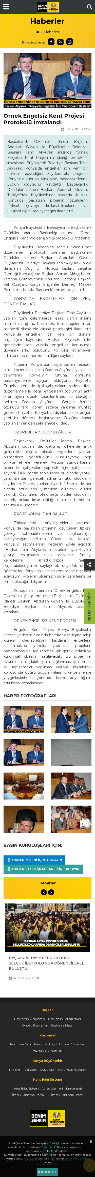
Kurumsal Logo (45, 1044)
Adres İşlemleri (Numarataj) (62, 1088)
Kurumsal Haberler (72, 1070)
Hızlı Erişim (89, 606)
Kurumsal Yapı (20, 1044)
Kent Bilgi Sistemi (26, 1088)
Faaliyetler (30, 1070)
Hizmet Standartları (47, 1050)
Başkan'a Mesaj (62, 1025)
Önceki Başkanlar (35, 1025)
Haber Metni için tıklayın (34, 860)
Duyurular (48, 1070)
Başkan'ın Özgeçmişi (30, 1019)
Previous (44, 892)
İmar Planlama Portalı (28, 1095)
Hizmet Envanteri (72, 1044)
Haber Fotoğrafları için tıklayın (43, 869)
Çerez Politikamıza (77, 1158)
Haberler (51, 32)
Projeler (14, 1070)
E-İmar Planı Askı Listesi (65, 1095)
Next (51, 892)
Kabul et (47, 1172)
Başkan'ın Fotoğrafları (64, 1019)
